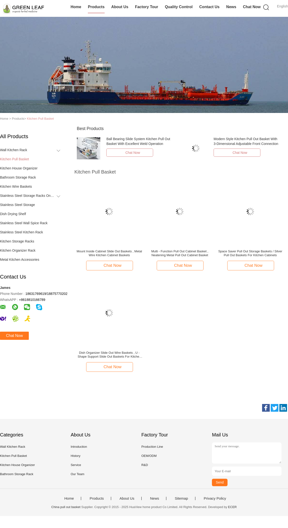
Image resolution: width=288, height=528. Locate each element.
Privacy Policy (215, 498)
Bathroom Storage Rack (18, 177)
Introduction (79, 446)
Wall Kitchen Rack (13, 150)
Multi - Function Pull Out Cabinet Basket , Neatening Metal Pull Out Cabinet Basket (179, 253)
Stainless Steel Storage (17, 205)
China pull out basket (65, 507)
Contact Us (209, 7)
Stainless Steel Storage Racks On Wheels (27, 196)
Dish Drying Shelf (13, 214)
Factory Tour (146, 7)
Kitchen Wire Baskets (16, 186)
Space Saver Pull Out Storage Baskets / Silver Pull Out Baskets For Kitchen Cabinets (250, 253)
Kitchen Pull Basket (40, 118)
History (75, 456)
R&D (144, 465)
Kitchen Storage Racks (17, 241)
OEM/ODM (149, 456)
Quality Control (179, 7)
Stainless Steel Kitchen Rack (21, 232)
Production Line (152, 446)
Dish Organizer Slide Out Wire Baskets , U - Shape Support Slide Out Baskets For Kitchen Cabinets (109, 355)
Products (96, 7)
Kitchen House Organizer (18, 168)
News (231, 7)
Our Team (77, 474)
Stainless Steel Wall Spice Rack (24, 223)
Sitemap (181, 498)
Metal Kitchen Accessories (19, 259)
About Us (119, 7)
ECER (232, 507)
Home (76, 7)
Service (76, 465)
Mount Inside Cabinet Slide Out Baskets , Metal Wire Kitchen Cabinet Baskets (109, 253)
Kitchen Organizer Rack (18, 250)
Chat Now (252, 7)
